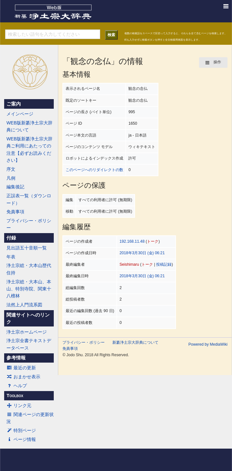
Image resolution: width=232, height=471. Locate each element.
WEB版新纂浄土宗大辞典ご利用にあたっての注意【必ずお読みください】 (29, 149)
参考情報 (16, 357)
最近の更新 (21, 367)
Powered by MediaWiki (208, 344)
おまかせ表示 (23, 376)
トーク (152, 241)
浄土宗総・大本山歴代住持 (28, 269)
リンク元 (18, 405)
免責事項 (15, 211)
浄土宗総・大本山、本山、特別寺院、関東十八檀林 (28, 289)
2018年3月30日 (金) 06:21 (141, 253)
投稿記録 (164, 264)
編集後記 (15, 186)
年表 (10, 256)
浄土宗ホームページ (26, 331)
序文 (10, 169)
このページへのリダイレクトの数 (94, 170)
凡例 (10, 178)
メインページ (19, 113)
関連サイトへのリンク (28, 318)
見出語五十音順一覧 (26, 247)
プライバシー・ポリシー (28, 224)
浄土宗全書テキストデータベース (28, 344)
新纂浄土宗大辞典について (135, 342)
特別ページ (21, 430)
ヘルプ (16, 385)
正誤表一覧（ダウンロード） (28, 199)
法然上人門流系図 (24, 304)
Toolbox (14, 395)
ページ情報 (21, 439)
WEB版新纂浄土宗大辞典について (29, 126)
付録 (11, 237)
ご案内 (13, 103)
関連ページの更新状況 (30, 418)
